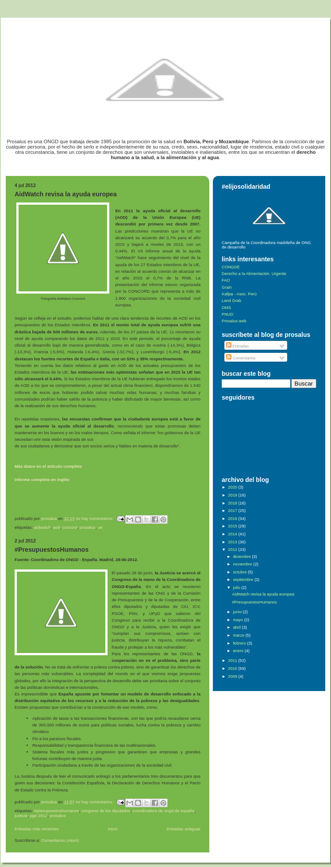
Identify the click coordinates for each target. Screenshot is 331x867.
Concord (69, 527)
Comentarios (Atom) (60, 840)
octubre (240, 572)
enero (238, 651)
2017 (233, 510)
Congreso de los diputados (106, 810)
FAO (226, 280)
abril (237, 627)
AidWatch (42, 527)
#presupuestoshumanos (56, 810)
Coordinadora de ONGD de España (163, 810)
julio (237, 587)
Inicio (113, 828)
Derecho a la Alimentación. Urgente (254, 273)
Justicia (21, 815)
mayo (238, 620)
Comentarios (241, 358)
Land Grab (231, 300)
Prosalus (88, 527)
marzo (239, 635)
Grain (227, 287)
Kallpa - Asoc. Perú (239, 294)
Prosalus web (234, 321)
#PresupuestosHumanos (52, 549)
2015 (233, 526)
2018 (233, 503)
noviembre (243, 564)
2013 (233, 542)
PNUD (227, 314)
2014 (233, 534)
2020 (233, 487)
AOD (56, 527)
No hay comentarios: (95, 518)
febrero (240, 643)
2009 (233, 676)
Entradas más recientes (37, 828)
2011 (233, 660)
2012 (233, 549)
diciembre (242, 556)
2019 (233, 495)
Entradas (237, 346)
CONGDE (231, 267)
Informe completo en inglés (42, 479)
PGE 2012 (38, 815)
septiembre (243, 579)
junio (237, 612)
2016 (233, 518)
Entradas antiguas (183, 828)
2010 (233, 668)
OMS (226, 308)
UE (100, 527)
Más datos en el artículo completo (48, 466)
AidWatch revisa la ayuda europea (66, 194)
